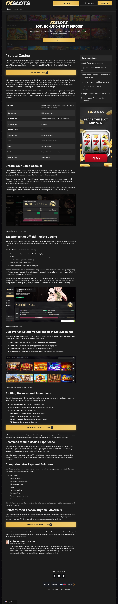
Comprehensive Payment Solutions (95, 93)
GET (59, 40)
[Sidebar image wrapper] (96, 137)
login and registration (46, 278)
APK (31, 455)
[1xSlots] (18, 3)
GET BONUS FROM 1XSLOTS (40, 427)
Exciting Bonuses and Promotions (95, 82)
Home (9, 9)
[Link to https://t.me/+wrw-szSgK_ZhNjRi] (63, 576)
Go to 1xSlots (39, 72)
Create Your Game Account (92, 63)
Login (16, 9)
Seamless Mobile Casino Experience (91, 87)
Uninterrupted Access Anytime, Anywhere (93, 99)
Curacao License (46, 146)
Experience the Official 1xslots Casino (93, 69)
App (21, 9)
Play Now (66, 3)
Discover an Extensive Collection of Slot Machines (95, 76)
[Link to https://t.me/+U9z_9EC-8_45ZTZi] (59, 576)
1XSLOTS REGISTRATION (39, 524)
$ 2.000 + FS (98, 3)
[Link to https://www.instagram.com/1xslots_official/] (54, 576)
